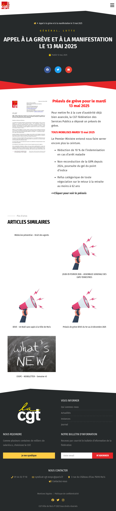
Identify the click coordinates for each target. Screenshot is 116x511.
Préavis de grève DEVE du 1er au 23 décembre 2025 (84, 327)
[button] (47, 69)
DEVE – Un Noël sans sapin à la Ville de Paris (32, 327)
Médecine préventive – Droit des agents (31, 235)
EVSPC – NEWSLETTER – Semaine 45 (32, 376)
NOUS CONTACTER (58, 470)
